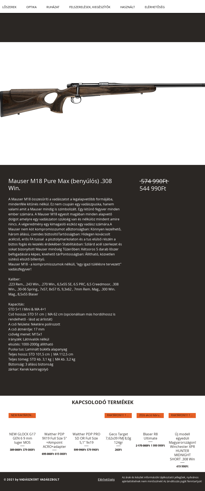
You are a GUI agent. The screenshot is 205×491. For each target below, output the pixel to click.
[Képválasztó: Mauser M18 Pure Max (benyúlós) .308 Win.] (92, 162)
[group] (102, 441)
